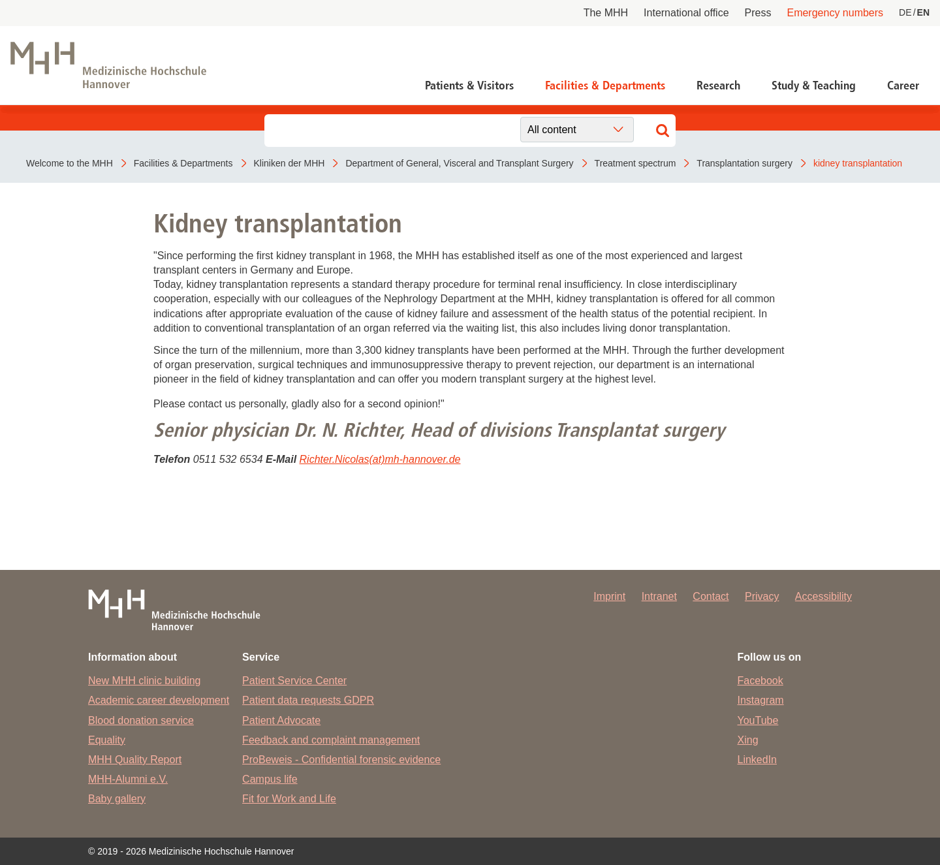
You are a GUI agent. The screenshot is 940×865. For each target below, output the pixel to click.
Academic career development (158, 700)
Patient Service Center (294, 680)
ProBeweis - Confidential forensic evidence (341, 759)
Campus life (269, 779)
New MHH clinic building (144, 680)
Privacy (762, 596)
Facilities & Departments (605, 85)
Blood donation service (141, 720)
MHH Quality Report (134, 759)
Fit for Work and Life (289, 798)
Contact (710, 596)
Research (718, 85)
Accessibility (823, 596)
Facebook (760, 680)
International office (686, 12)
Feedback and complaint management (331, 740)
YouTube (758, 720)
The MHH (606, 12)
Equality (106, 740)
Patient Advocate (281, 720)
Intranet (659, 596)
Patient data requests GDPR (308, 700)
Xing (748, 740)
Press (758, 12)
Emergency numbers (835, 12)
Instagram (761, 700)
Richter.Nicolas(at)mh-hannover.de (380, 459)
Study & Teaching (814, 85)
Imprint (609, 596)
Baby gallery (117, 798)
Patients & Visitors (469, 85)
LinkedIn (757, 759)
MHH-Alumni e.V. (128, 779)
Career (903, 85)
